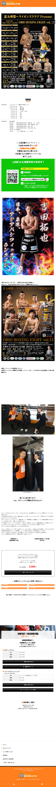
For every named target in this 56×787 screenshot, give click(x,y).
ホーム (4, 744)
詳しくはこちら (27, 572)
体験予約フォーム (29, 666)
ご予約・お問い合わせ (8, 762)
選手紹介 (5, 755)
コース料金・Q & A (8, 751)
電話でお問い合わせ (28, 661)
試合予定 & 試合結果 (8, 759)
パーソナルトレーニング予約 (29, 689)
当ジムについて (7, 748)
